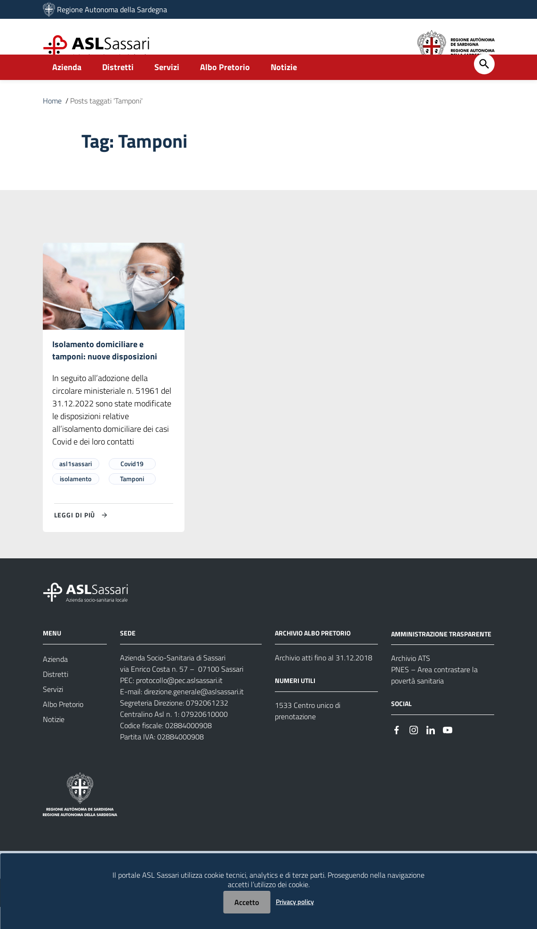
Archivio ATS (410, 680)
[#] (396, 751)
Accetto (246, 902)
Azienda (66, 87)
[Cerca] (484, 84)
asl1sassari (75, 486)
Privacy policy (295, 901)
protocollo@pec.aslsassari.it (179, 702)
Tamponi (132, 501)
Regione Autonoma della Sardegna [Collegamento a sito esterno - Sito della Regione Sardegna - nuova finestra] (112, 9)
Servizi (166, 87)
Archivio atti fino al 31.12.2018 (323, 679)
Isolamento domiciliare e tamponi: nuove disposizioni (104, 372)
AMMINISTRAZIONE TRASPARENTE (441, 655)
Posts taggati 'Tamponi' (106, 121)
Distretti (118, 87)
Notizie (284, 87)
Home (52, 121)
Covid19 (132, 486)
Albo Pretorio (225, 87)
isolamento (75, 501)
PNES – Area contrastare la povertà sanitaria (434, 697)
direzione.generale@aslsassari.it (194, 713)
